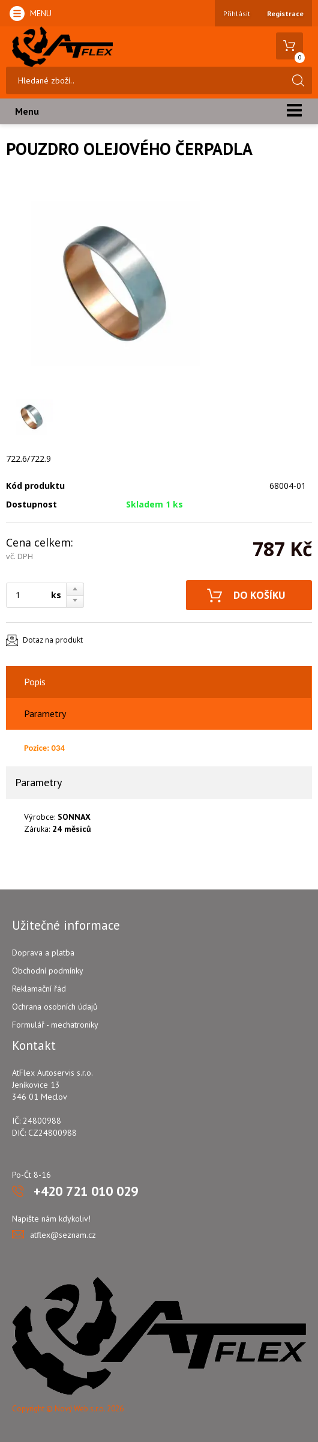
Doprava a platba (43, 952)
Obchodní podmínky (47, 970)
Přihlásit (236, 13)
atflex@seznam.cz (63, 1234)
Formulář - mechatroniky (55, 1024)
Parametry (45, 713)
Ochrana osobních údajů (55, 1006)
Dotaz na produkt (53, 640)
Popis (35, 682)
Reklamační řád (39, 988)
